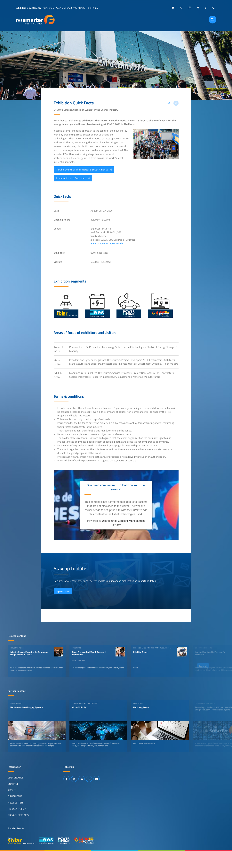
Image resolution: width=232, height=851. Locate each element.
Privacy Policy (17, 809)
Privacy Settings (18, 815)
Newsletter (15, 802)
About (12, 790)
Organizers (15, 796)
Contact (13, 784)
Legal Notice (15, 777)
